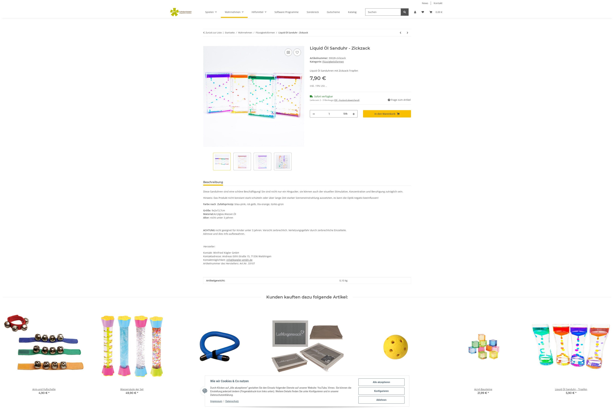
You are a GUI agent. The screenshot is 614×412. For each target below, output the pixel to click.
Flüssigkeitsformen (333, 61)
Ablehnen (381, 400)
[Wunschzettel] (423, 12)
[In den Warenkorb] (206, 44)
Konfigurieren (381, 391)
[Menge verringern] (313, 113)
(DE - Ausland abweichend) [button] (346, 100)
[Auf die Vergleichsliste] (288, 52)
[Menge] (329, 113)
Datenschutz (232, 401)
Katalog (352, 12)
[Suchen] (383, 12)
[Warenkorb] (436, 12)
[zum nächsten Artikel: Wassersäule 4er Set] (407, 32)
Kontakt (438, 3)
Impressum (216, 401)
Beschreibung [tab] (213, 182)
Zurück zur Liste (214, 32)
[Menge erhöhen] (353, 113)
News (425, 3)
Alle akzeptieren (381, 382)
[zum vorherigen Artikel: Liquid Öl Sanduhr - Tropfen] (400, 32)
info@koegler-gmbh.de (239, 259)
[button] (415, 12)
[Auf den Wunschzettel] (297, 52)
